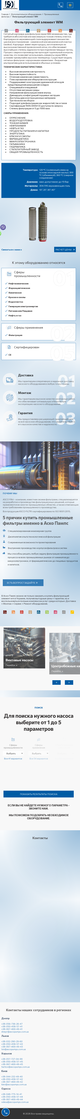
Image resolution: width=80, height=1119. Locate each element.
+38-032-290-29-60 (11, 1043)
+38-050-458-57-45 (12, 1063)
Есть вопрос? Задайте (23, 582)
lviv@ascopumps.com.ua (13, 1051)
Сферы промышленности (13, 743)
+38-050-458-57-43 (12, 1045)
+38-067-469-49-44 (12, 1101)
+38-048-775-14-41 (11, 1095)
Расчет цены (64, 249)
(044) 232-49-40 (62, 5)
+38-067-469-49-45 (12, 1066)
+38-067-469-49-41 (11, 1030)
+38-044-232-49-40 (12, 1078)
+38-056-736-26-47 (11, 1025)
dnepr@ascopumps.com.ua (15, 1033)
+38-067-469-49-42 (12, 1083)
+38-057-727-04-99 (11, 1060)
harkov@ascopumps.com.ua (15, 1068)
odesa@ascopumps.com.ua (14, 1103)
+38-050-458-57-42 (12, 1081)
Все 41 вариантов (13, 758)
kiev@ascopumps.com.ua (14, 1086)
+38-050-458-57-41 (11, 1028)
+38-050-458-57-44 (12, 1098)
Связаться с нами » (11, 249)
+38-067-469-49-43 (12, 1048)
